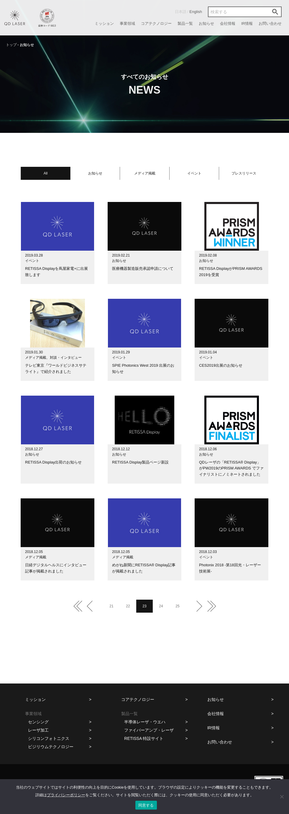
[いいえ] (282, 797)
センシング (38, 722)
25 (177, 606)
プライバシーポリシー (66, 795)
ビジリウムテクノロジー (50, 746)
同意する (146, 805)
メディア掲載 (144, 173)
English (195, 11)
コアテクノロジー (156, 23)
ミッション (104, 23)
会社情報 (227, 23)
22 (128, 606)
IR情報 (247, 23)
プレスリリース (243, 173)
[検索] (238, 11)
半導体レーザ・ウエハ (144, 722)
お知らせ (206, 23)
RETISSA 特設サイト (143, 738)
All (45, 173)
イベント (194, 173)
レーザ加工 (38, 730)
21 (111, 606)
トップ (11, 45)
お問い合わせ (270, 23)
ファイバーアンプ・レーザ (149, 730)
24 (161, 606)
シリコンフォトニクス (48, 738)
